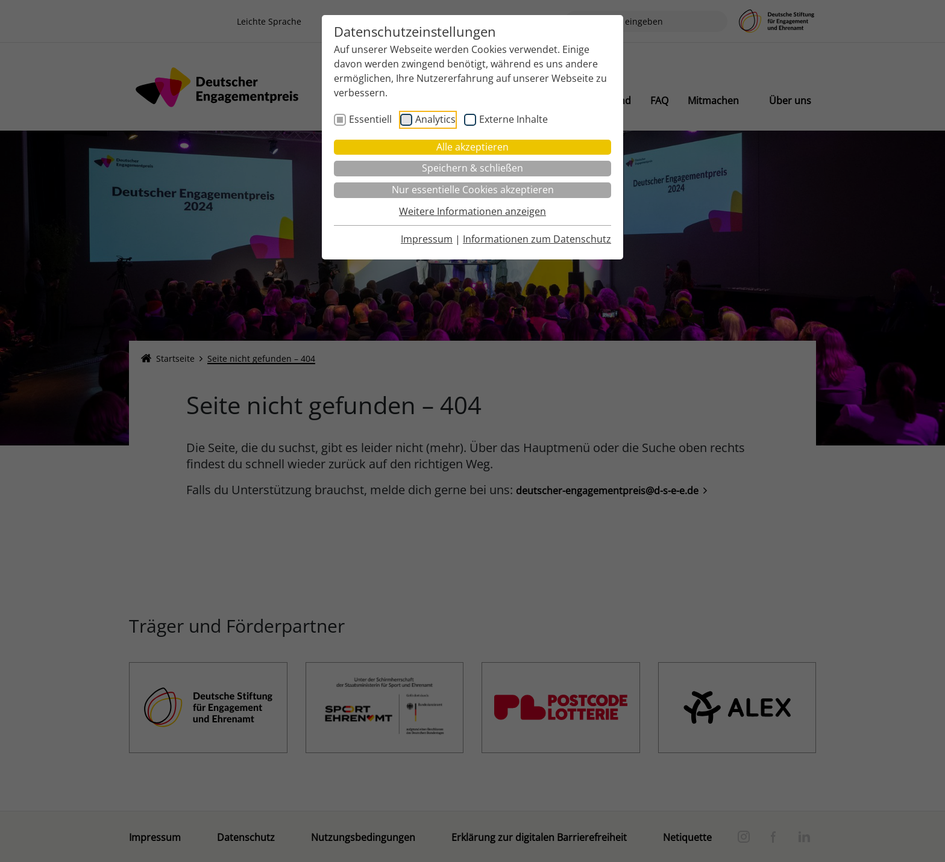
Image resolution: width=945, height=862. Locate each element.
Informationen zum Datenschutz (537, 239)
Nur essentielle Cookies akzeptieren (473, 189)
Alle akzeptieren (472, 146)
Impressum (427, 239)
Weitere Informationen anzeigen (472, 211)
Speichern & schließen (472, 168)
